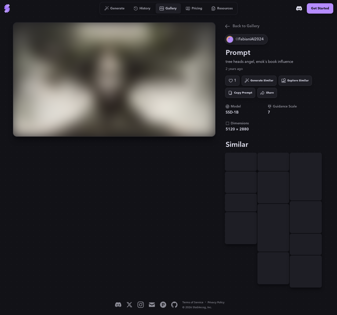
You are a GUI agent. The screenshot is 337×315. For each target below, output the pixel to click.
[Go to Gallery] (168, 8)
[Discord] (299, 8)
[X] (129, 304)
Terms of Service (192, 302)
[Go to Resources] (222, 8)
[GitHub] (174, 304)
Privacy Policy (216, 302)
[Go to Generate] (114, 8)
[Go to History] (142, 8)
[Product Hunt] (163, 304)
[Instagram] (140, 304)
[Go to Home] (7, 8)
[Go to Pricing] (194, 8)
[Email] (152, 304)
